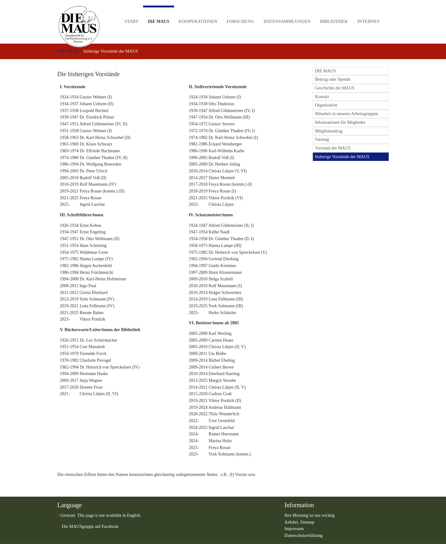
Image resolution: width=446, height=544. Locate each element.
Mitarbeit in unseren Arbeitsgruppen (346, 113)
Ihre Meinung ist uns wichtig (309, 515)
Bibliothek (333, 12)
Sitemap (307, 522)
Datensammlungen (287, 12)
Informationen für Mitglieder (340, 122)
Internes (368, 12)
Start (131, 12)
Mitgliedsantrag (329, 131)
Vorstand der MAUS (333, 148)
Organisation (326, 105)
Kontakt (322, 96)
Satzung (322, 139)
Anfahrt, (292, 522)
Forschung (240, 12)
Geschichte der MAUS (335, 88)
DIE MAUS (158, 15)
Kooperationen (198, 12)
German (67, 515)
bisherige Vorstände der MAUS (342, 156)
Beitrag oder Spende (332, 79)
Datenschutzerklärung (303, 535)
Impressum (294, 528)
